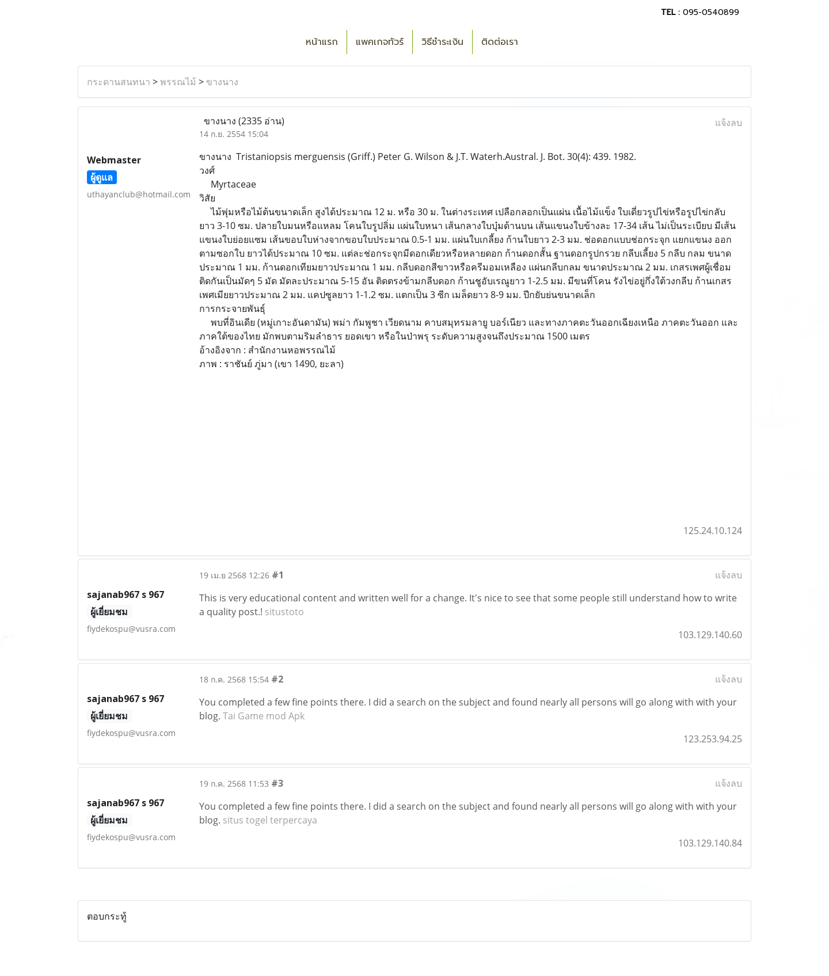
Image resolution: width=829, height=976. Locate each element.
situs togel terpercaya (270, 820)
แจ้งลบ (728, 122)
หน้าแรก (322, 42)
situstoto (284, 611)
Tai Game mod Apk (264, 716)
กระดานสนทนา (118, 81)
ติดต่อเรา (499, 42)
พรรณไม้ (178, 81)
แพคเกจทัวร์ (380, 42)
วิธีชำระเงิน (442, 42)
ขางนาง (222, 81)
